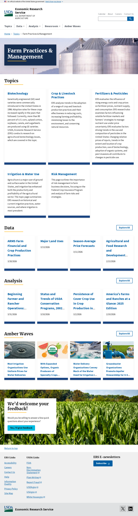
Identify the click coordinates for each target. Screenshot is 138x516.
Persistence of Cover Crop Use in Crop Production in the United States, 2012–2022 (84, 308)
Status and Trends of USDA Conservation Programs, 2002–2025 (52, 303)
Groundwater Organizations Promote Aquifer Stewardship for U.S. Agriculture (117, 371)
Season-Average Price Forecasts (84, 243)
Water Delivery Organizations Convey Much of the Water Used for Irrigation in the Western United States (85, 373)
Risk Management (64, 174)
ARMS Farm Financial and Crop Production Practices (19, 248)
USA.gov (31, 492)
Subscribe (101, 463)
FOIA (29, 462)
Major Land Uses (51, 241)
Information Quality (10, 483)
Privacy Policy (11, 488)
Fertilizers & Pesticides (111, 93)
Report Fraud (33, 482)
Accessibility (10, 462)
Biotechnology (18, 93)
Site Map (8, 493)
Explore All (124, 227)
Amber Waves (73, 26)
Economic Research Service (28, 10)
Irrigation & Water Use (23, 174)
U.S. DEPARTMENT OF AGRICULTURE (25, 17)
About (110, 14)
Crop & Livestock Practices (63, 95)
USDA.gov (31, 487)
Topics (8, 26)
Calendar (102, 14)
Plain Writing (33, 477)
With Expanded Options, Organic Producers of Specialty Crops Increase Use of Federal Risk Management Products (49, 376)
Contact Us (129, 14)
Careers (118, 14)
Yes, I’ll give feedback (21, 427)
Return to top (11, 448)
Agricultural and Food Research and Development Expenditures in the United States (117, 255)
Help (6, 476)
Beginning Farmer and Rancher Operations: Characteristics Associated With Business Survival (19, 310)
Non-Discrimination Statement (34, 470)
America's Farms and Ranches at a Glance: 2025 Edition (118, 301)
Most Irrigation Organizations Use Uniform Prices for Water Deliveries (18, 369)
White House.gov (35, 497)
